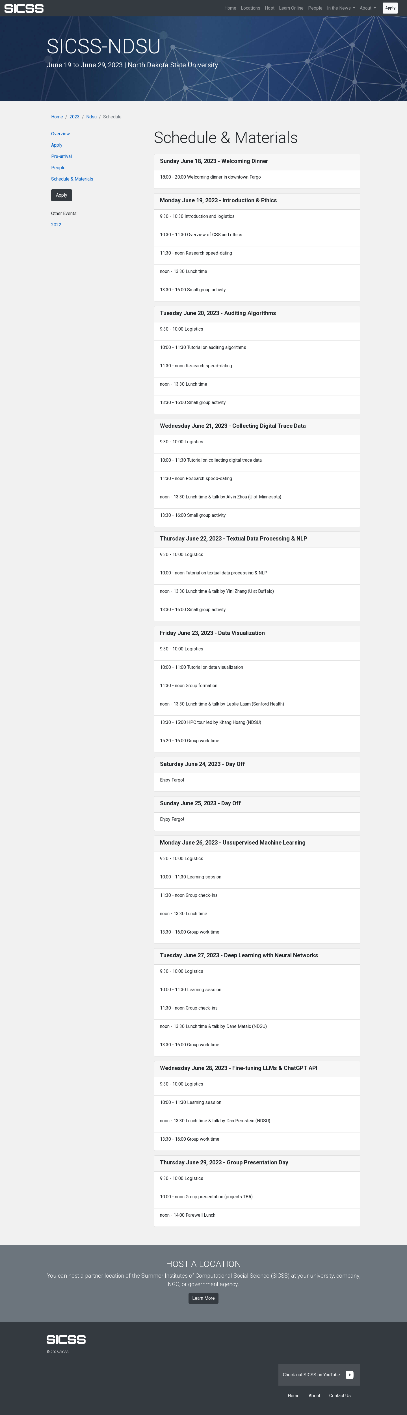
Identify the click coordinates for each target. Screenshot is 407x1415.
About (314, 1395)
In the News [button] (339, 8)
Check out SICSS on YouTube (319, 1374)
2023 (75, 117)
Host (269, 8)
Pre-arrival (61, 156)
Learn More (203, 1298)
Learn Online (291, 8)
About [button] (366, 8)
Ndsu (91, 117)
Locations (250, 8)
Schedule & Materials (72, 179)
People (315, 8)
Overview (60, 133)
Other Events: (64, 213)
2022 (56, 224)
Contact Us (340, 1395)
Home (230, 8)
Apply (390, 8)
